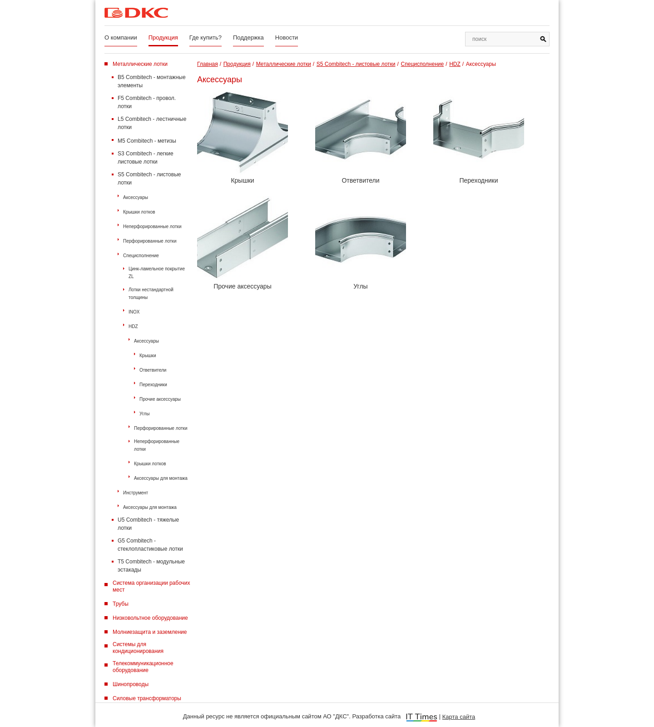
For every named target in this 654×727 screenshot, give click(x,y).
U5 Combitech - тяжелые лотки (148, 524)
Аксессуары (135, 197)
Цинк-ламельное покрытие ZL (157, 272)
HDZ (133, 326)
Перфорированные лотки (150, 241)
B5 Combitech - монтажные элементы (152, 81)
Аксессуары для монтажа (161, 478)
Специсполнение (141, 255)
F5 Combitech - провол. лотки (147, 102)
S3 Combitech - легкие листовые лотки (145, 157)
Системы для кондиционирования (138, 647)
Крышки (147, 355)
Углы (144, 413)
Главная (207, 64)
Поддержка (248, 37)
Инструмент (135, 492)
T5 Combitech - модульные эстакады (151, 565)
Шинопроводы (131, 684)
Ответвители (152, 370)
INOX (134, 311)
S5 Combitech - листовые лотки (149, 178)
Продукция (163, 37)
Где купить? (205, 37)
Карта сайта (458, 716)
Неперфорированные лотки (152, 226)
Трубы (121, 604)
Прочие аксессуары (160, 399)
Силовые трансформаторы (147, 698)
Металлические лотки (140, 64)
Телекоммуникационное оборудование (143, 666)
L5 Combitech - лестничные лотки (152, 123)
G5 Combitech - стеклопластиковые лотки (150, 545)
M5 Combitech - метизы (147, 141)
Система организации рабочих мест (151, 586)
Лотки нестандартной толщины (151, 293)
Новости (286, 37)
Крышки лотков (139, 211)
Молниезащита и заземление (150, 632)
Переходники (153, 384)
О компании (120, 37)
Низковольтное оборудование (150, 618)
